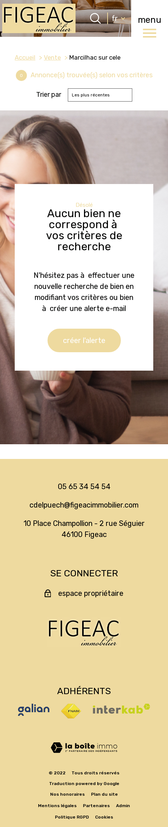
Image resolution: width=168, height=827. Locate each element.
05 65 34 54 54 (84, 486)
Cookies (104, 817)
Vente (52, 57)
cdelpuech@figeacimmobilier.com (84, 505)
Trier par (48, 95)
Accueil (25, 57)
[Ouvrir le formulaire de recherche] (95, 18)
